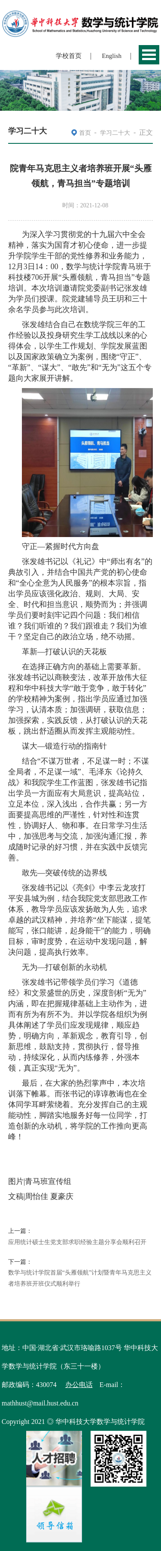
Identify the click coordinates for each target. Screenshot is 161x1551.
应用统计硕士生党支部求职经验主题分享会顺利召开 (77, 1242)
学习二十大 (115, 133)
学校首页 (69, 55)
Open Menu (149, 54)
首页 (85, 133)
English (112, 55)
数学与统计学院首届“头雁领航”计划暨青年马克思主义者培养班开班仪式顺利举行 (80, 1278)
